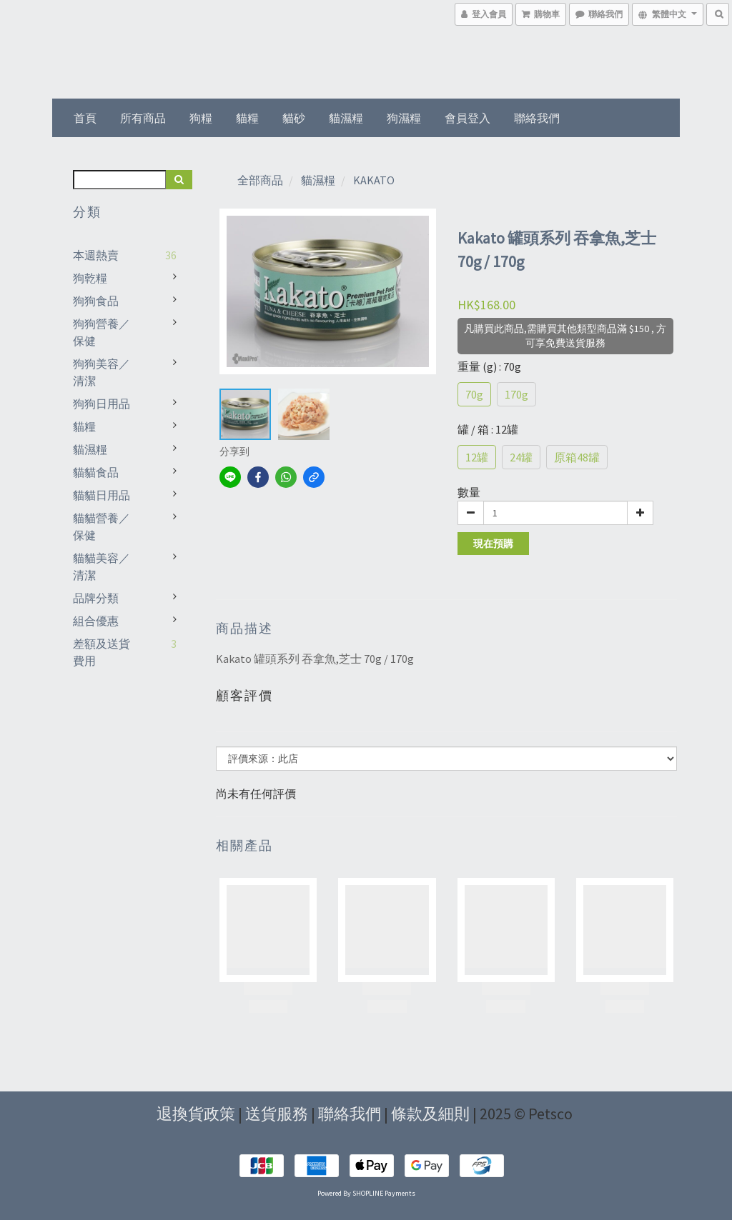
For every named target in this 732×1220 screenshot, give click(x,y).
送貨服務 (276, 1114)
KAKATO (374, 180)
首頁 (85, 118)
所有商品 (143, 118)
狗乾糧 (90, 278)
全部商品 (260, 180)
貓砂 (293, 118)
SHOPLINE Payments (383, 1193)
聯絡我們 (537, 118)
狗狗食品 (96, 301)
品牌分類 (96, 598)
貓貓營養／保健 (101, 526)
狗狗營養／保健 (101, 332)
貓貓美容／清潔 (101, 566)
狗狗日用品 (101, 403)
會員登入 (467, 118)
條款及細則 (430, 1114)
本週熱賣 (96, 255)
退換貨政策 (196, 1114)
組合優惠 (96, 621)
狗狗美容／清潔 (101, 372)
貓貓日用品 (101, 495)
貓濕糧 (346, 118)
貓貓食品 (96, 472)
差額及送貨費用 (101, 652)
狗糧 (200, 118)
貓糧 (247, 118)
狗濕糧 (404, 118)
